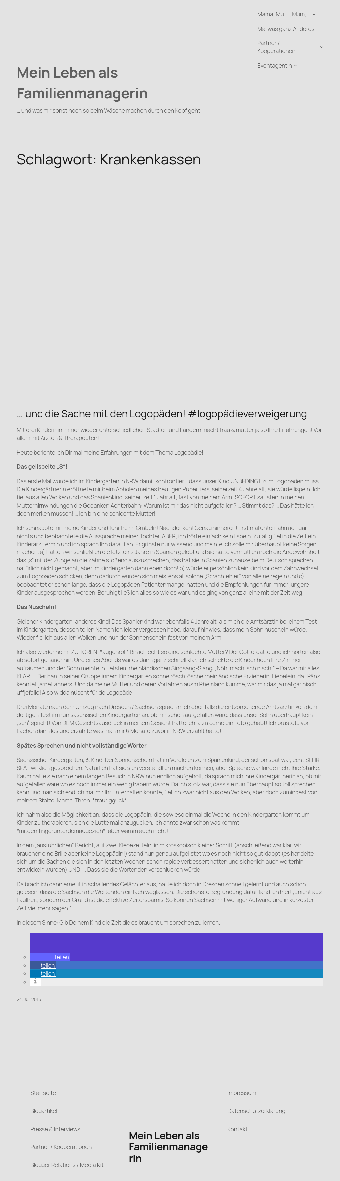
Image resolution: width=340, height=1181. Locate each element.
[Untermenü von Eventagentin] (295, 65)
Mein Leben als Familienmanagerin (82, 82)
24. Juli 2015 (29, 999)
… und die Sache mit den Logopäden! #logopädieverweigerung (162, 413)
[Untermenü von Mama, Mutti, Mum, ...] (314, 14)
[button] (50, 957)
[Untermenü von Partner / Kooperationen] (321, 46)
